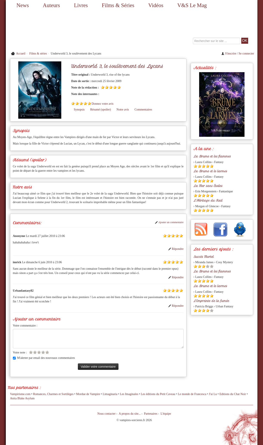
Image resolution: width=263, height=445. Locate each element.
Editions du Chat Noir (232, 394)
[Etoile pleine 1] (103, 87)
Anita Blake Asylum (22, 398)
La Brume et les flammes (212, 156)
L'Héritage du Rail (208, 200)
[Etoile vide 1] (31, 352)
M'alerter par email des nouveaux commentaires (44, 357)
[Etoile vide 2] (35, 352)
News (23, 5)
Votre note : (20, 352)
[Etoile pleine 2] (107, 87)
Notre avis (123, 109)
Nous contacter (106, 413)
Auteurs (51, 5)
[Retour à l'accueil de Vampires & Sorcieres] (45, 30)
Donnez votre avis (103, 103)
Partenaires (150, 413)
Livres (81, 5)
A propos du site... (130, 413)
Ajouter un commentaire (169, 222)
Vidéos (155, 5)
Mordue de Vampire (88, 394)
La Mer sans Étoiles (208, 186)
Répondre (176, 249)
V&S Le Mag (192, 5)
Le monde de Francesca (192, 394)
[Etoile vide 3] (39, 352)
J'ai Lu (213, 394)
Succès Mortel (204, 256)
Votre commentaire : (25, 325)
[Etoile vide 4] (43, 352)
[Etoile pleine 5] (119, 87)
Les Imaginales (129, 394)
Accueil (21, 53)
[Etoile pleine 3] (111, 87)
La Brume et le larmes (210, 171)
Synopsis (79, 109)
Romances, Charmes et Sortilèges (53, 394)
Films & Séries (118, 5)
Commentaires (143, 109)
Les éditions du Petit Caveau (158, 394)
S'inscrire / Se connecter (237, 53)
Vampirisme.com (20, 394)
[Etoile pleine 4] (115, 87)
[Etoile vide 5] (47, 352)
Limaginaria (110, 394)
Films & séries (38, 53)
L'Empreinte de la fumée (211, 301)
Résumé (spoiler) (100, 109)
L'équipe (166, 413)
